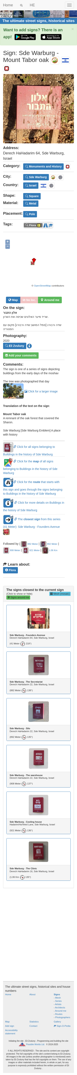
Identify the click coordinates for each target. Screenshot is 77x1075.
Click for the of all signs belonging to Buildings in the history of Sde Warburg (30, 467)
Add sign (9, 1026)
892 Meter (48, 544)
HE (32, 5)
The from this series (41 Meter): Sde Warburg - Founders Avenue (31, 525)
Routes (58, 1014)
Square (32, 196)
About (32, 994)
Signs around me (18, 597)
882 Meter (29, 544)
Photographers (62, 1017)
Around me (60, 1011)
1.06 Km (49, 550)
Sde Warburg (36, 177)
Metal (30, 203)
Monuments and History (43, 166)
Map (13, 300)
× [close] (72, 29)
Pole (30, 214)
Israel (30, 185)
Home (8, 5)
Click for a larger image (30, 391)
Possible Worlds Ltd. (35, 1044)
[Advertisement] (38, 930)
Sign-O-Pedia (62, 1026)
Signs (57, 994)
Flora (10, 570)
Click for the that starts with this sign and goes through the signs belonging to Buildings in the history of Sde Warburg (32, 487)
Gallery (57, 1021)
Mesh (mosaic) (60, 593)
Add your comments (21, 355)
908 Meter (11, 550)
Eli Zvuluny (14, 345)
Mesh (58, 997)
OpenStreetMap (42, 285)
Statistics (34, 1021)
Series (58, 1001)
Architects (60, 1007)
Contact (33, 1026)
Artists (58, 1004)
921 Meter (31, 550)
